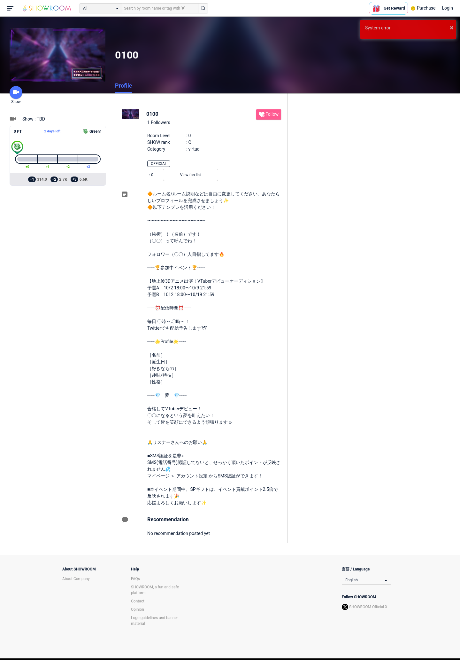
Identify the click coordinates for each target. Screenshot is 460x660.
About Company (76, 579)
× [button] (451, 27)
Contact (137, 601)
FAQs (135, 579)
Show (16, 95)
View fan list (190, 175)
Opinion (137, 609)
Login (447, 8)
